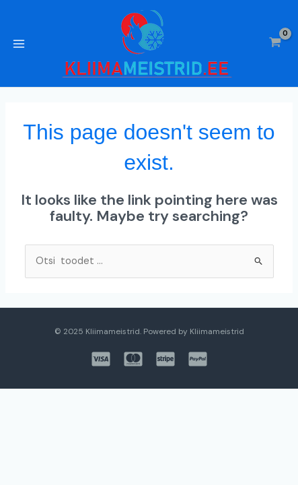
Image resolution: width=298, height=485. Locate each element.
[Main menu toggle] (18, 43)
